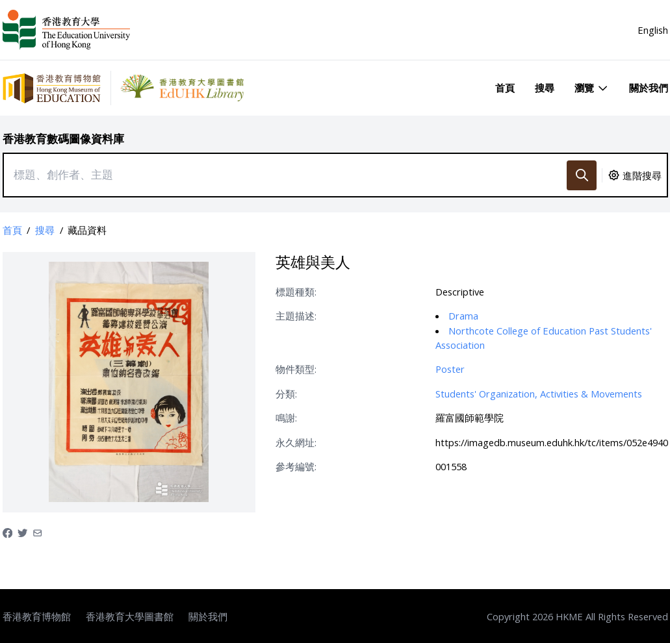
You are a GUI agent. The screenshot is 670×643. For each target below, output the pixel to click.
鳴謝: (286, 417)
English (653, 29)
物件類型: (296, 368)
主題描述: (296, 315)
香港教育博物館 (37, 616)
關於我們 (648, 87)
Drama (463, 315)
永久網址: (296, 442)
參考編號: (296, 466)
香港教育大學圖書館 (130, 616)
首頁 (505, 87)
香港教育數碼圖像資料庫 (63, 138)
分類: (286, 393)
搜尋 (544, 87)
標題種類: (296, 291)
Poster (450, 368)
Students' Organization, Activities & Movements (538, 393)
